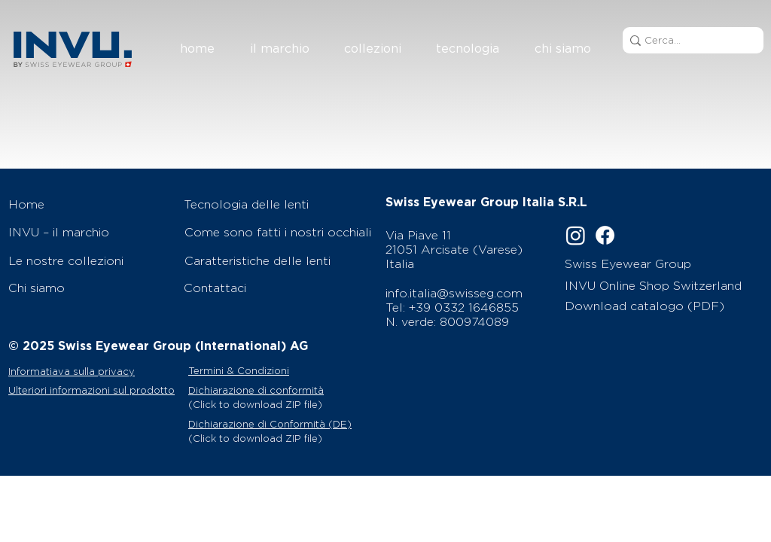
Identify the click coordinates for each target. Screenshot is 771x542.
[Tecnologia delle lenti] (280, 204)
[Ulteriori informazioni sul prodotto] (96, 390)
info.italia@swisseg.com (454, 293)
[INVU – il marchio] (88, 232)
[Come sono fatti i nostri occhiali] (280, 232)
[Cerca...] (688, 40)
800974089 (474, 322)
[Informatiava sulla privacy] (93, 371)
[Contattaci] (280, 288)
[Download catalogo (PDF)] (649, 306)
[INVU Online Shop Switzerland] (657, 285)
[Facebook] (605, 235)
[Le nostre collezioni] (88, 260)
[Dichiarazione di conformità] (280, 390)
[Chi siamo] (88, 288)
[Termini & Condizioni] (266, 370)
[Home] (88, 204)
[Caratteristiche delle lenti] (280, 260)
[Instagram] (575, 235)
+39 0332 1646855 (464, 307)
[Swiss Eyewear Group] (647, 263)
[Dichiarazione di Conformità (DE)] (280, 424)
